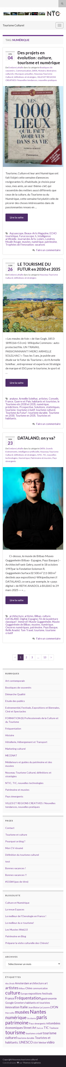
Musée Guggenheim (40, 621)
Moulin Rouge (13, 241)
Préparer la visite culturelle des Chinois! (27, 942)
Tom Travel (27, 630)
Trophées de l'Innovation (19, 244)
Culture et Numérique (17, 902)
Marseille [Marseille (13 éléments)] (9, 1012)
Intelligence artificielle (28, 451)
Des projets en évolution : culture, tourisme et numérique (38, 57)
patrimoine (51, 241)
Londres (50, 238)
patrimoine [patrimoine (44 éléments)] (17, 1022)
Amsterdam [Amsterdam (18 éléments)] (22, 983)
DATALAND (12, 618)
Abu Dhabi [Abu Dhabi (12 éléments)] (9, 983)
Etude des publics (15, 700)
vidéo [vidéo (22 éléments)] (51, 1042)
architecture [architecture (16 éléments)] (37, 983)
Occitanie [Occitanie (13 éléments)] (31, 1018)
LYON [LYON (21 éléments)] (54, 1007)
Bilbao (37, 616)
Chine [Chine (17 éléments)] (28, 988)
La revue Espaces (14, 909)
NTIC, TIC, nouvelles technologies (24, 782)
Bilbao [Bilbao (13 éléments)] (22, 988)
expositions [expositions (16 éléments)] (35, 993)
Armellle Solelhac (28, 398)
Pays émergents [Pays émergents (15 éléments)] (37, 1023)
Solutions (39, 407)
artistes (43, 398)
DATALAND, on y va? (36, 437)
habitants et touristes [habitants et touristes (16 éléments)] (37, 1002)
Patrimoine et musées (41, 458)
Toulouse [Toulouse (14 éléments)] (53, 1028)
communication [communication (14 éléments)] (40, 988)
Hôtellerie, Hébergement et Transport (26, 741)
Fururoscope (26, 236)
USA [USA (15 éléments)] (35, 1042)
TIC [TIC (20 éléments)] (46, 1028)
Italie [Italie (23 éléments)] (24, 1007)
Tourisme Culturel (13, 25)
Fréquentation (13, 728)
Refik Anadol (12, 630)
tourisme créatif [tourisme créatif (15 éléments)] (34, 1033)
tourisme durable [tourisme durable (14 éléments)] (25, 1038)
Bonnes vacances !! (16, 874)
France (9, 401)
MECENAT (11, 755)
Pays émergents (14, 796)
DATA (34, 70)
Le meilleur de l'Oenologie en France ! (25, 916)
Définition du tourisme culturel (22, 854)
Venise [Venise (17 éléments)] (42, 1042)
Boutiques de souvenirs (18, 687)
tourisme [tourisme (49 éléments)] (15, 1032)
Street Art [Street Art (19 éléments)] (29, 1028)
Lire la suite (16, 217)
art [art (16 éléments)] (46, 983)
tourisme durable (38, 412)
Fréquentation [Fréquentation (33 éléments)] (28, 997)
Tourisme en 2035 (25, 415)
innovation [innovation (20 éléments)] (12, 1007)
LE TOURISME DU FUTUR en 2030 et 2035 (38, 267)
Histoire (42, 70)
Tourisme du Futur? (16, 412)
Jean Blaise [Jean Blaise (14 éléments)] (33, 1007)
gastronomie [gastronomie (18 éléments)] (49, 998)
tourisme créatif (26, 409)
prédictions (11, 407)
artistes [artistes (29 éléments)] (11, 987)
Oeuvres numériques (17, 627)
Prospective (26, 407)
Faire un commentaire (48, 250)
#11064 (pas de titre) (16, 881)
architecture (17, 616)
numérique (38, 241)
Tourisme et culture (16, 834)
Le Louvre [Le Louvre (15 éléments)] (45, 1007)
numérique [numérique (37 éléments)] (15, 1017)
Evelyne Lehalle (15, 67)
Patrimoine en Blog (15, 936)
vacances (40, 244)
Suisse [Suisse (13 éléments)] (40, 1028)
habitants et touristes (44, 401)
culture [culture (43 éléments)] (12, 993)
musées (26, 241)
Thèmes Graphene (32, 1062)
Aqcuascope (16, 233)
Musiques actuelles (24, 73)
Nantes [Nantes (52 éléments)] (38, 1011)
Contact (9, 827)
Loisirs (40, 238)
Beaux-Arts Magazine (36, 233)
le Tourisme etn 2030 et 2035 (32, 403)
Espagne (33, 618)
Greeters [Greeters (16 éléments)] (19, 1002)
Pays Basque (50, 627)
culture (46, 616)
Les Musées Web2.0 (16, 929)
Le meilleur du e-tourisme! (19, 922)
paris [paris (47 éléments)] (41, 1017)
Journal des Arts (26, 238)
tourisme (10, 409)
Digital (23, 618)
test (7, 861)
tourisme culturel (45, 409)
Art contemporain (15, 680)
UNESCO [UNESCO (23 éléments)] (26, 1042)
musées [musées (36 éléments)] (22, 1011)
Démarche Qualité (15, 694)
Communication (23, 70)
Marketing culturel (15, 748)
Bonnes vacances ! (15, 868)
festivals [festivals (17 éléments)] (47, 993)
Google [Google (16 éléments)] (9, 1002)
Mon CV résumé (14, 848)
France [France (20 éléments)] (9, 998)
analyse (14, 398)
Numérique (24, 458)
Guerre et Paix (22, 401)
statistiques (52, 407)
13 (44, 657)
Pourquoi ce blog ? (15, 841)
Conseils (53, 398)
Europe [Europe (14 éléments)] (24, 993)
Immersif (23, 621)
